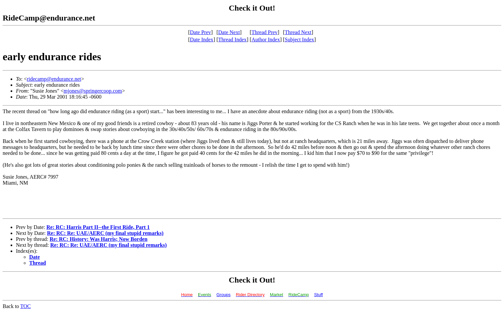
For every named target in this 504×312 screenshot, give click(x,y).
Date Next (229, 32)
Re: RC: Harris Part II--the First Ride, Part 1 (98, 227)
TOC (25, 306)
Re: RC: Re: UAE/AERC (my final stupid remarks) (105, 233)
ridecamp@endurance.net (54, 79)
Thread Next (298, 32)
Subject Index (299, 39)
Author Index (265, 39)
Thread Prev (264, 32)
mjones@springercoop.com (93, 91)
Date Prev (200, 32)
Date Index (202, 39)
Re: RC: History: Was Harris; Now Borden (99, 239)
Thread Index (232, 39)
